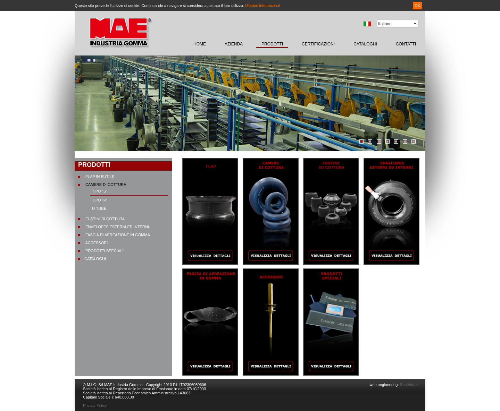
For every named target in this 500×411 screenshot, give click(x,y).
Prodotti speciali (103, 251)
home (199, 44)
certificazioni (318, 44)
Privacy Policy (95, 405)
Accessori (96, 243)
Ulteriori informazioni (262, 5)
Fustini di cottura (104, 219)
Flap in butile (99, 176)
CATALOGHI (365, 44)
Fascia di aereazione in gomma (117, 235)
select (415, 23)
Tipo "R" (99, 200)
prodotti (272, 44)
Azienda (234, 44)
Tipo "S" (99, 191)
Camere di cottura (105, 184)
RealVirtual (408, 385)
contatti (406, 44)
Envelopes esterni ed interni (116, 227)
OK (417, 5)
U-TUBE (99, 208)
